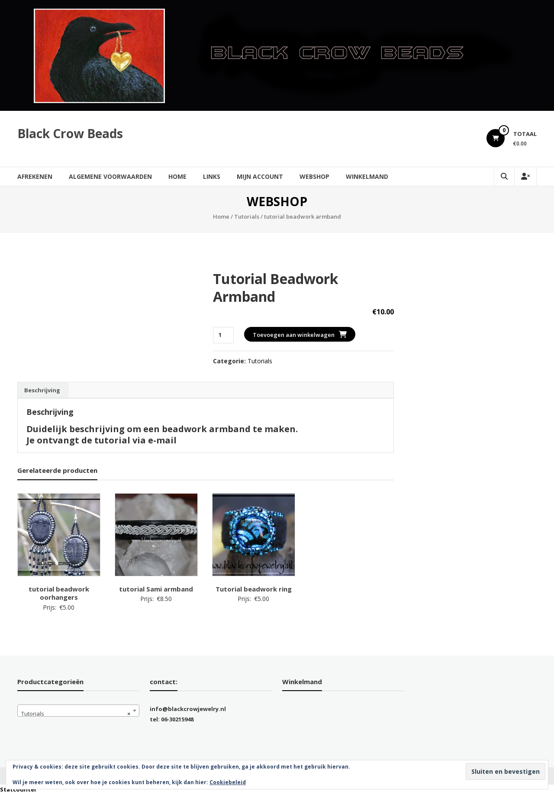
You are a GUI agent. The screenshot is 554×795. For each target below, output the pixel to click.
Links (211, 176)
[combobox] (78, 711)
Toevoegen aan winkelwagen (294, 335)
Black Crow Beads (70, 133)
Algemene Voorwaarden (110, 176)
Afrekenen (34, 176)
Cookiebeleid (227, 782)
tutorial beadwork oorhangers (59, 593)
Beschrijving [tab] (42, 390)
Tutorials (246, 216)
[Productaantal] (223, 335)
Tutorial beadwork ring (254, 589)
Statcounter (18, 789)
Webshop (314, 176)
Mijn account (260, 176)
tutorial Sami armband (156, 589)
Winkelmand (367, 176)
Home (177, 176)
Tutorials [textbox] (75, 714)
